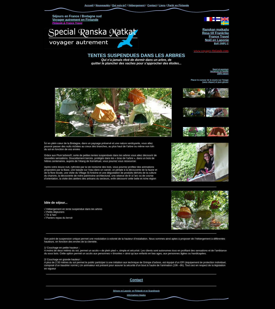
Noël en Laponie (217, 40)
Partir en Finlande (178, 5)
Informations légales (136, 295)
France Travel (219, 36)
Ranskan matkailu (216, 29)
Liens (162, 5)
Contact (152, 5)
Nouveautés (103, 5)
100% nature (222, 74)
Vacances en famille (219, 71)
